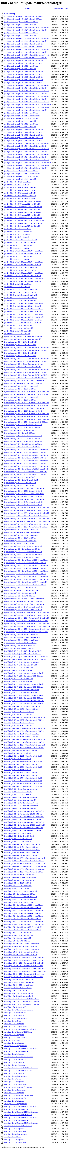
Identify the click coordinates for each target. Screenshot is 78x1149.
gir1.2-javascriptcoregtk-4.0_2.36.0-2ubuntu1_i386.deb (23, 47)
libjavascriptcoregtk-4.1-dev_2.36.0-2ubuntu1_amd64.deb (24, 488)
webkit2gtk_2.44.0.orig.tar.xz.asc (15, 1084)
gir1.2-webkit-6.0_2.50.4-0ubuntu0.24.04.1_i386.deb (22, 209)
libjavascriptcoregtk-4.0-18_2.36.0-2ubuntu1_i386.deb (22, 367)
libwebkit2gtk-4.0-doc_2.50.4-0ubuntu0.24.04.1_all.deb (23, 781)
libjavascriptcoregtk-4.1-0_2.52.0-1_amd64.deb (20, 477)
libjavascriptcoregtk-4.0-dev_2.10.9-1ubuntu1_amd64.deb (24, 381)
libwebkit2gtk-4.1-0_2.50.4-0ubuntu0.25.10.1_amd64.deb (24, 822)
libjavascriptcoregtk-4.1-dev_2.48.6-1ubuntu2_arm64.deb (23, 502)
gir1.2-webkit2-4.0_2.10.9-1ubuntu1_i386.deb (20, 243)
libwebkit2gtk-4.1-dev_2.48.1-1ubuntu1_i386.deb (21, 847)
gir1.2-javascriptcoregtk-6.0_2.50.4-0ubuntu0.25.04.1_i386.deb (25, 157)
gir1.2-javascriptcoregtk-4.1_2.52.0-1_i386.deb (20, 121)
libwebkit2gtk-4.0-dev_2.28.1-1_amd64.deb (19, 723)
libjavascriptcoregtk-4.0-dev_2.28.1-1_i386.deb (20, 400)
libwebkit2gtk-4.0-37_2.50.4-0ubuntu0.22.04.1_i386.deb (23, 703)
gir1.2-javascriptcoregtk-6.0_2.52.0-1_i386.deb (20, 179)
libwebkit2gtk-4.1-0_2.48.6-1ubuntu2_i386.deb (20, 808)
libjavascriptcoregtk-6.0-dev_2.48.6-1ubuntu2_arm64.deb (23, 607)
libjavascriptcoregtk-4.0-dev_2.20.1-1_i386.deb (20, 389)
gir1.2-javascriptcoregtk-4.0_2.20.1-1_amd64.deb (21, 22)
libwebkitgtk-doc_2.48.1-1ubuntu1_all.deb (18, 993)
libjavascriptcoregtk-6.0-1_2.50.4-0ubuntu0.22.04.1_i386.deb (25, 563)
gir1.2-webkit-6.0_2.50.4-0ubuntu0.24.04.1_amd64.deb (23, 207)
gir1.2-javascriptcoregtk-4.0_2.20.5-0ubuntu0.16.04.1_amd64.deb (26, 27)
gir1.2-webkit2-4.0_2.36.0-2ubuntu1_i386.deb (20, 270)
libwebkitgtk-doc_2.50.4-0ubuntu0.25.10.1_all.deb (21, 1004)
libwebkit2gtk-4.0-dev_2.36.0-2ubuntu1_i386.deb (21, 737)
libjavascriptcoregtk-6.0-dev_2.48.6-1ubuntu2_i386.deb (23, 610)
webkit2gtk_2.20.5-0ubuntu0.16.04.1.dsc (18, 1032)
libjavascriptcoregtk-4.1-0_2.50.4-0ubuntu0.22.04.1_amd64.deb (26, 450)
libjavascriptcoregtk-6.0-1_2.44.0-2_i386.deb (19, 543)
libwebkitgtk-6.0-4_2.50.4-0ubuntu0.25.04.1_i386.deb (22, 919)
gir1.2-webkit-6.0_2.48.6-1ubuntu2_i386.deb (19, 198)
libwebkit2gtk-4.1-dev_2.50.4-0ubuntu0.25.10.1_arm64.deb (24, 869)
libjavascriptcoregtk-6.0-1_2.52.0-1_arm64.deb (20, 593)
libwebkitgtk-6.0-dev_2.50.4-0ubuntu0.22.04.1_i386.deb (23, 960)
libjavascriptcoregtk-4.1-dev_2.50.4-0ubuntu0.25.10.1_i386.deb (26, 527)
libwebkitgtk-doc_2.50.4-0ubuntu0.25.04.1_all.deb (21, 1002)
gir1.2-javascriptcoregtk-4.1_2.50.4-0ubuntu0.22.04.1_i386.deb (25, 88)
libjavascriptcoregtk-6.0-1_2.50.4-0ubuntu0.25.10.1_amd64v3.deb (26, 579)
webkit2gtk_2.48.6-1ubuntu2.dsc (15, 1098)
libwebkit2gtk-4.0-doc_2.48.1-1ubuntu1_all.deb (20, 772)
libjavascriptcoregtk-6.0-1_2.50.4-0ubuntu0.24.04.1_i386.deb (25, 568)
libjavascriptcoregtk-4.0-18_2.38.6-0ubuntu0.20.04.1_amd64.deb (26, 369)
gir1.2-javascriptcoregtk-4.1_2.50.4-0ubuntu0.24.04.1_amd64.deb (26, 91)
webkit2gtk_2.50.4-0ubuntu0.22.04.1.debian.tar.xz (21, 1106)
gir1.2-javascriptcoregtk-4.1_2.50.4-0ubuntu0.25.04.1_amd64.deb (26, 96)
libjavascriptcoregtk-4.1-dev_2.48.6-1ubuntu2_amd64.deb (24, 499)
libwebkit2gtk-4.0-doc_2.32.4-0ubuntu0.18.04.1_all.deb (23, 761)
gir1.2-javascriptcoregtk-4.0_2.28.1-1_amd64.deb (21, 33)
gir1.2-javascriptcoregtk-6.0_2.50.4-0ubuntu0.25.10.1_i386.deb (25, 168)
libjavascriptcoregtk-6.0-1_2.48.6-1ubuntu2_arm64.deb (23, 554)
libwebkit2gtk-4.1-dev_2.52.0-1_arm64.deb (19, 880)
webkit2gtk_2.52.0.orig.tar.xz (14, 1140)
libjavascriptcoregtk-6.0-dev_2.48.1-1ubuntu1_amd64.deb (24, 599)
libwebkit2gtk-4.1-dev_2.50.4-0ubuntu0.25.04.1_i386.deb (24, 861)
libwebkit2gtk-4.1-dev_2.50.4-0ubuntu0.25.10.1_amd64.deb (24, 864)
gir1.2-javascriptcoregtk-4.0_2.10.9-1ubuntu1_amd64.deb (23, 16)
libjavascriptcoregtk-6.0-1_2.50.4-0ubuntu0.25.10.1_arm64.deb (25, 582)
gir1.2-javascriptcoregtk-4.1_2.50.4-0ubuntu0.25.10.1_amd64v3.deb (27, 105)
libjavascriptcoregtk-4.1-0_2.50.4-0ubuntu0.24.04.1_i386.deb (25, 458)
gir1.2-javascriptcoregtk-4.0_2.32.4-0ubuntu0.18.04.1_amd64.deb (26, 38)
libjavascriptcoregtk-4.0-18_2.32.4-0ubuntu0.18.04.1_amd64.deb (26, 358)
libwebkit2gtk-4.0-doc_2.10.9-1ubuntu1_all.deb (20, 750)
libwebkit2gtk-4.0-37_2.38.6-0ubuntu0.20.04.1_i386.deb (23, 698)
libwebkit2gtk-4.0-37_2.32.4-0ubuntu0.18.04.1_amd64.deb (24, 684)
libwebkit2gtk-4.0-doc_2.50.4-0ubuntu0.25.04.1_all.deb (23, 783)
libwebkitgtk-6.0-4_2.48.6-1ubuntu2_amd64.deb (20, 897)
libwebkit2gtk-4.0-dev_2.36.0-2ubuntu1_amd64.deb (22, 734)
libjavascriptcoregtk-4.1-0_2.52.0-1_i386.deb (19, 485)
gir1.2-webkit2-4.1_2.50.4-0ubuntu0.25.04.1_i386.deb (22, 312)
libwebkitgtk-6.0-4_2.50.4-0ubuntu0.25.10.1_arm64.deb (23, 927)
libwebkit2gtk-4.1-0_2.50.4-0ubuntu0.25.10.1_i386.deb (23, 830)
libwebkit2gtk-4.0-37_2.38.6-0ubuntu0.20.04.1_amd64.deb (24, 695)
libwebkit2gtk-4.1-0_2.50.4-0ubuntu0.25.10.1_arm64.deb (23, 828)
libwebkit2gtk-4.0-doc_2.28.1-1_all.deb (17, 759)
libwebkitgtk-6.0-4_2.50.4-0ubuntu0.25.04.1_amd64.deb (23, 916)
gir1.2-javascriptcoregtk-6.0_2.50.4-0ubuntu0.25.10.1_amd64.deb (26, 160)
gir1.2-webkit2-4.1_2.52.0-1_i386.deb (17, 334)
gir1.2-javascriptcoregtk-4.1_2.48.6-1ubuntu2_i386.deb (23, 82)
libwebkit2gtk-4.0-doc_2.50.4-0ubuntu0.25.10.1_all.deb (23, 786)
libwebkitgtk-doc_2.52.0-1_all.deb (15, 1007)
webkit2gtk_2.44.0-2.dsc (12, 1079)
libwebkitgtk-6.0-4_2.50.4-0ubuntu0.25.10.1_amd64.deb (23, 921)
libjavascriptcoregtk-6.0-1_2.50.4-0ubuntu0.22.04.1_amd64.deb (26, 560)
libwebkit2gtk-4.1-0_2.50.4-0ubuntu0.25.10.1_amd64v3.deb (24, 825)
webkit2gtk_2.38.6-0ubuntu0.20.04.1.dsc (18, 1071)
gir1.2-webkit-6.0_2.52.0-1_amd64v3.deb (18, 231)
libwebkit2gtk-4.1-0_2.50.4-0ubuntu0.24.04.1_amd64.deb (24, 811)
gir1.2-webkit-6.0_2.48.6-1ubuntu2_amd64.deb (20, 193)
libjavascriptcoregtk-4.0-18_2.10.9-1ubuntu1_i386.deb (22, 339)
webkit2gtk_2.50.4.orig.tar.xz (14, 1128)
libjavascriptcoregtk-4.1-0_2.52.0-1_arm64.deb (20, 483)
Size (66, 8)
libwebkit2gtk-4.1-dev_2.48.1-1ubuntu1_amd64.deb (22, 844)
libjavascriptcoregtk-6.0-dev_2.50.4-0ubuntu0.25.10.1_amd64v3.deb (27, 626)
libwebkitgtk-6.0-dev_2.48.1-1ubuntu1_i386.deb (20, 946)
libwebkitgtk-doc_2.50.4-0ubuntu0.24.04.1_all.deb (21, 999)
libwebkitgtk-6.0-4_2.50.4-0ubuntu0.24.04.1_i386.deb (22, 913)
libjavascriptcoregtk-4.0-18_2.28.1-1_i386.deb (20, 356)
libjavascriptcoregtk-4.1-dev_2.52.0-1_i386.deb (20, 538)
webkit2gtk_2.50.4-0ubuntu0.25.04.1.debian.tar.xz (21, 1117)
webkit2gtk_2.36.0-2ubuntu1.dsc (15, 1059)
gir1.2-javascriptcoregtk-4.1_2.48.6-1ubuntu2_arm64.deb (23, 80)
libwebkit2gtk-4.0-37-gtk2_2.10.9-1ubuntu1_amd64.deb (23, 651)
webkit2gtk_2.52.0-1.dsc (12, 1137)
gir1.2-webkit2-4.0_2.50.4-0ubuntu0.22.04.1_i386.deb (22, 281)
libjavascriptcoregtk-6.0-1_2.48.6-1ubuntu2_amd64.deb (23, 552)
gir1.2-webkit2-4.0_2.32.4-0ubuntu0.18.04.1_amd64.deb (23, 262)
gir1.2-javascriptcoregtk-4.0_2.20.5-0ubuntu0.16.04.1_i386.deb (25, 30)
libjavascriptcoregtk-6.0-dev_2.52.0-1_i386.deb (20, 643)
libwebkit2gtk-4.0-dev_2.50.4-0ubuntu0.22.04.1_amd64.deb (24, 745)
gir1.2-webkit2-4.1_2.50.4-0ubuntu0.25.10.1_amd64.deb (23, 314)
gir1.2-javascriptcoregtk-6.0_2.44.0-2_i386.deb (20, 127)
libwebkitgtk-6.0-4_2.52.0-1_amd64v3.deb (18, 935)
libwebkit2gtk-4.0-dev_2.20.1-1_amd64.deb (19, 712)
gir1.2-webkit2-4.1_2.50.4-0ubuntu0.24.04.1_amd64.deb (23, 303)
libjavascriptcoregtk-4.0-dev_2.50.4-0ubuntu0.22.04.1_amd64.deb (26, 419)
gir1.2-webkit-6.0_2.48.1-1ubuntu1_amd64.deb (20, 187)
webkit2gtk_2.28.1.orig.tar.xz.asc (15, 1046)
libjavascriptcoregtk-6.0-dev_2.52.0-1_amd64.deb (21, 634)
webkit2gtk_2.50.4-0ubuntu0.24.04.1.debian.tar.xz (21, 1112)
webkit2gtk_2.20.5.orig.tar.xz (14, 1035)
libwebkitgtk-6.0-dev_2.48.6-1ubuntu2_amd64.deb (21, 949)
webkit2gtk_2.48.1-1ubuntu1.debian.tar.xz (18, 1087)
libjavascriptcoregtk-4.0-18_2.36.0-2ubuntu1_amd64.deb (23, 364)
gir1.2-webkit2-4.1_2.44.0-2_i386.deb (17, 287)
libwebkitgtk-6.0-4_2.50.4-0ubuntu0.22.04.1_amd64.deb (23, 905)
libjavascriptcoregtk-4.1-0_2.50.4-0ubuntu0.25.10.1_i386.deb (25, 474)
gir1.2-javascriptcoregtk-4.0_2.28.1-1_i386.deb (20, 36)
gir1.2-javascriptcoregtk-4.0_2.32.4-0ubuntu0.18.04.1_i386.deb (25, 41)
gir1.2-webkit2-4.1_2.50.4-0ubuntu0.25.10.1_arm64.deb (23, 320)
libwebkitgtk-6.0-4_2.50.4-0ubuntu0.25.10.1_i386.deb (22, 930)
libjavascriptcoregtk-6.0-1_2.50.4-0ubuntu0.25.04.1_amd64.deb (26, 571)
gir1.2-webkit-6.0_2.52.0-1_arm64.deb (17, 234)
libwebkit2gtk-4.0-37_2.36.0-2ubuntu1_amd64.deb (21, 690)
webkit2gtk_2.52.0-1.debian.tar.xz (15, 1134)
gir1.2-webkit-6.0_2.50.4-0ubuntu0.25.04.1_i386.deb (22, 215)
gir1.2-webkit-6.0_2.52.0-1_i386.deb (16, 237)
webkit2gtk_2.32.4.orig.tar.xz (14, 1054)
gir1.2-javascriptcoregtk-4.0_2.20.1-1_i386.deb (20, 24)
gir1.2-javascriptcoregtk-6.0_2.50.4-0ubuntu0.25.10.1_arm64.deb (26, 165)
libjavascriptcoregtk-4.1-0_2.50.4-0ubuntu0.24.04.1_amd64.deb (26, 455)
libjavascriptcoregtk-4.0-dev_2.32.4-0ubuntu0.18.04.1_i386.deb (26, 405)
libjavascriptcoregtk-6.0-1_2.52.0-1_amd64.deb (20, 588)
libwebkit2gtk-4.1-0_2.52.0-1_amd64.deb (18, 833)
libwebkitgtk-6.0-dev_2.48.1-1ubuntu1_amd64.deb (21, 944)
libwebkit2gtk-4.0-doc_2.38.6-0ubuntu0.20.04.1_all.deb (23, 767)
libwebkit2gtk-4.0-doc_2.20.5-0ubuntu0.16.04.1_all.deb (23, 756)
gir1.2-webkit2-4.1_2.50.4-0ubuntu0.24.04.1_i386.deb (22, 306)
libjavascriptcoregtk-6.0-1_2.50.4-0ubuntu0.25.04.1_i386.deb (25, 574)
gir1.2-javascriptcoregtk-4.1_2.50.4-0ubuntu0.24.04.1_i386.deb (25, 93)
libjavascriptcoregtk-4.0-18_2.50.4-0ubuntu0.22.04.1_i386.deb (25, 378)
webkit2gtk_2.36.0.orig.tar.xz (14, 1062)
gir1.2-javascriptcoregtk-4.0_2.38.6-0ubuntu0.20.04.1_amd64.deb (26, 49)
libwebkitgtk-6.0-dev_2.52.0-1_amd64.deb (18, 979)
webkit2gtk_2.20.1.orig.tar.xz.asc (15, 1026)
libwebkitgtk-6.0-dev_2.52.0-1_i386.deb (18, 988)
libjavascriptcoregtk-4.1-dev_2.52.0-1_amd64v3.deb (22, 532)
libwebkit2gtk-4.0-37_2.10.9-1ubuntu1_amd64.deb (21, 662)
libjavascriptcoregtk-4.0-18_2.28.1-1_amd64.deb (20, 353)
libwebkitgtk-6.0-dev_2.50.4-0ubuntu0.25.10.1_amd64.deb (24, 968)
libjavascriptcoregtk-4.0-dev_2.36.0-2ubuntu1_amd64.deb (24, 408)
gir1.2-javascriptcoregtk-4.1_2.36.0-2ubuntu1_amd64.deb (23, 60)
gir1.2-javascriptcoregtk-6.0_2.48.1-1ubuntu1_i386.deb (23, 132)
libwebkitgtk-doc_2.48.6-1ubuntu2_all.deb (18, 996)
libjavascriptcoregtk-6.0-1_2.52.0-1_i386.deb (19, 596)
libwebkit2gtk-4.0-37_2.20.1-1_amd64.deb (18, 668)
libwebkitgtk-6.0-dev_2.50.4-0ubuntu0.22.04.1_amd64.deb (24, 957)
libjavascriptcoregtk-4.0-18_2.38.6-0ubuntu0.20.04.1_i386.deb (25, 372)
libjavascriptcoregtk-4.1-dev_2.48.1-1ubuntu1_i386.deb (23, 496)
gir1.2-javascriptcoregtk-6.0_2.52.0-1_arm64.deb (21, 176)
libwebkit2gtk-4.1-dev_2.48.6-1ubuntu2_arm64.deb (21, 852)
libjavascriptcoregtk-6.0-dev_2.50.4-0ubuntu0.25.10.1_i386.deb (26, 632)
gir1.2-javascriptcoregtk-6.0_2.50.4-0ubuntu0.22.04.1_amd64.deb (26, 143)
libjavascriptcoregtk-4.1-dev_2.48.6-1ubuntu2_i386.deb (23, 505)
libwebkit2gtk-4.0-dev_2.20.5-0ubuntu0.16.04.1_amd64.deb (24, 717)
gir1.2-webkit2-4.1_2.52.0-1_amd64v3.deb (18, 328)
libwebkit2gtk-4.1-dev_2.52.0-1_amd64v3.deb (20, 877)
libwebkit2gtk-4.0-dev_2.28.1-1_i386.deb (18, 726)
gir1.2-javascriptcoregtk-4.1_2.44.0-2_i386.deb (20, 69)
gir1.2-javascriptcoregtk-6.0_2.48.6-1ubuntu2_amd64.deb (23, 135)
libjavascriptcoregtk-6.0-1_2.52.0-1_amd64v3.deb (21, 590)
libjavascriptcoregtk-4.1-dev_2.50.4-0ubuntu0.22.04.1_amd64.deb (26, 507)
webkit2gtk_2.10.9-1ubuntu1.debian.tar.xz (18, 1010)
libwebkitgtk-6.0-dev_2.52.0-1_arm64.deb (18, 985)
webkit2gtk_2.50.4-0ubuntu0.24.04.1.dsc (18, 1115)
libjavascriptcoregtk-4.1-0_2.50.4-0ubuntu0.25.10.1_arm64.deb (25, 472)
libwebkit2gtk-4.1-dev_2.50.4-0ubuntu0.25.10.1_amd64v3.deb (25, 866)
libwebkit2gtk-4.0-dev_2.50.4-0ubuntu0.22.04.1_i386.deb (24, 748)
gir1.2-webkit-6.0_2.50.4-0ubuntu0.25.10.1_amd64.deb (23, 218)
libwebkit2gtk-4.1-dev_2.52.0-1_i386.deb (18, 883)
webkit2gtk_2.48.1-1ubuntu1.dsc (15, 1090)
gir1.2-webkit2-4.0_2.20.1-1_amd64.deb (18, 245)
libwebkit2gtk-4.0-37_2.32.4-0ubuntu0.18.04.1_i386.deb (23, 687)
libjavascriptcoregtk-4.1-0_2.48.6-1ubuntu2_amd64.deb (23, 441)
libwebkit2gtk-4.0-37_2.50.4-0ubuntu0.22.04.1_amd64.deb (24, 701)
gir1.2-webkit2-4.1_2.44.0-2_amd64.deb (18, 284)
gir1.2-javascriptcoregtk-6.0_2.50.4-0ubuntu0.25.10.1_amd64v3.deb (27, 162)
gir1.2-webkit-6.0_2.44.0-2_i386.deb (16, 185)
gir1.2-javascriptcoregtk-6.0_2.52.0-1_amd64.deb (21, 171)
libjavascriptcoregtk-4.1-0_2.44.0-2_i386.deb (19, 433)
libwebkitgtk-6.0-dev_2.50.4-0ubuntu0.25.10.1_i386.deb (23, 977)
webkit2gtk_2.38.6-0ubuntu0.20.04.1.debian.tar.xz (21, 1068)
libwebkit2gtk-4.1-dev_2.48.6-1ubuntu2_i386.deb (21, 855)
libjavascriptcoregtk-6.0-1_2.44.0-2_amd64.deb (20, 541)
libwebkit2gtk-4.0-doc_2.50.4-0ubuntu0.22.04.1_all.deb (23, 778)
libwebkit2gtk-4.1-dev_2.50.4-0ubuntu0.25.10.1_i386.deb (24, 872)
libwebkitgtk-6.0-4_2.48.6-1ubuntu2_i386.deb (20, 902)
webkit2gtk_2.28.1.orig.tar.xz (14, 1043)
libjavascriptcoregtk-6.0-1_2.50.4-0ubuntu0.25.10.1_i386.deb (25, 585)
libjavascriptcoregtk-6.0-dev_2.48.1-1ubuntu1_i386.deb (23, 601)
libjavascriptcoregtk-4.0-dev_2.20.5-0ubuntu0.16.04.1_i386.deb (26, 394)
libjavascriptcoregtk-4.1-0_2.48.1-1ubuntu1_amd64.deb (23, 436)
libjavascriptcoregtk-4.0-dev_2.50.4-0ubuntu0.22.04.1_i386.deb (26, 422)
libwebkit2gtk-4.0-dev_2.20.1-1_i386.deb (18, 714)
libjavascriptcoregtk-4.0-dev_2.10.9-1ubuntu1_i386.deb (23, 383)
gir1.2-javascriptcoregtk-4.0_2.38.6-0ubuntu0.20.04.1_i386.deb (25, 52)
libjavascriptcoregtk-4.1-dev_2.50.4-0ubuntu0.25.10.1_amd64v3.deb (27, 521)
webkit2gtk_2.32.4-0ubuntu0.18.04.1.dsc (18, 1051)
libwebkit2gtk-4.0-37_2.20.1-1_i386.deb (18, 670)
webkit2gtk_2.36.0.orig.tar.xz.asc (15, 1065)
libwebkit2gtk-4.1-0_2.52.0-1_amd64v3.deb (19, 836)
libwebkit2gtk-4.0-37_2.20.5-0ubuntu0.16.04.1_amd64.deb (24, 673)
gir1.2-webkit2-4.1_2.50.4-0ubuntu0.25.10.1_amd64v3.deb (24, 317)
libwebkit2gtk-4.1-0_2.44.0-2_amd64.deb (18, 792)
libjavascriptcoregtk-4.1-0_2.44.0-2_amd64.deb (20, 430)
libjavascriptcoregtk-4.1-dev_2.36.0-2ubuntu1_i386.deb (23, 491)
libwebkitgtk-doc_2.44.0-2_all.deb (15, 990)
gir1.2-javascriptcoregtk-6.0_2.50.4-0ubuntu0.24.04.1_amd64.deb (26, 149)
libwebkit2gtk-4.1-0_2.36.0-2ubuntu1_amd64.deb (21, 789)
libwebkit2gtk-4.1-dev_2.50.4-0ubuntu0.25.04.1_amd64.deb (24, 858)
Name (27, 8)
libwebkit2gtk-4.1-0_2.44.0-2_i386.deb (17, 795)
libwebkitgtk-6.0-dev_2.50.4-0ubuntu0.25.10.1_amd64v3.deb (25, 971)
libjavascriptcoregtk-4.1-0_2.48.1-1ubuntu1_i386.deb (22, 438)
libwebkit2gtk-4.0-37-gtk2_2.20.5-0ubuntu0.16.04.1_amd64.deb (26, 657)
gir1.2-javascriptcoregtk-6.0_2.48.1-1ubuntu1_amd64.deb (23, 129)
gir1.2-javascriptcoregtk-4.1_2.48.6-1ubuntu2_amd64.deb (23, 77)
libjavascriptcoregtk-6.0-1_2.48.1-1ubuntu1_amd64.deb (23, 546)
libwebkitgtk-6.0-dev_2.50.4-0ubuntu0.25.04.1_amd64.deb (24, 963)
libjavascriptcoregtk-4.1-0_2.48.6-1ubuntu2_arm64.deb (23, 444)
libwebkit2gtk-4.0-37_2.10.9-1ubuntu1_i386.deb (20, 665)
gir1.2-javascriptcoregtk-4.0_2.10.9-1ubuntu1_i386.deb (23, 19)
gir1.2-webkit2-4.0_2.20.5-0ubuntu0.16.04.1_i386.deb (22, 254)
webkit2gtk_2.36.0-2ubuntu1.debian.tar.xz (18, 1057)
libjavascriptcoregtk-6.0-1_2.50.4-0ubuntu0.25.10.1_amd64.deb (26, 576)
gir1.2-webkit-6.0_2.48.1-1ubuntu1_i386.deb (19, 190)
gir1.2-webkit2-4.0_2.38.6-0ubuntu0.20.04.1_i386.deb (22, 276)
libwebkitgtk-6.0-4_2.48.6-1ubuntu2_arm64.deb (20, 899)
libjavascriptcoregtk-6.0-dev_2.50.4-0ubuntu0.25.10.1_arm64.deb (26, 629)
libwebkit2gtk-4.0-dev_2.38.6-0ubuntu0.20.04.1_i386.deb (24, 742)
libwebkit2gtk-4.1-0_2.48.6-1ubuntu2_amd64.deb (21, 803)
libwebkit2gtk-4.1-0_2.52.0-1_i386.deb (17, 841)
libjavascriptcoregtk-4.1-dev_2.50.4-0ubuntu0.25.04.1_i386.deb (26, 516)
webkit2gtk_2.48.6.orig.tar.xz (14, 1101)
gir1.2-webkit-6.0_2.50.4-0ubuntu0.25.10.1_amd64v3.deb (24, 220)
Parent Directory (9, 13)
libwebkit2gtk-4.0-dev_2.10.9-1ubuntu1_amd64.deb (22, 706)
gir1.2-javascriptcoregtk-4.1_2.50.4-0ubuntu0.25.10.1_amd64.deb (26, 102)
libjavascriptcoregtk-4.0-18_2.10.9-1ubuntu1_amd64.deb (23, 336)
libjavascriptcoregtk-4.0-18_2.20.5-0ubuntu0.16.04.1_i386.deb (25, 350)
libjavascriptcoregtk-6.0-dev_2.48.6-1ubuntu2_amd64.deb (24, 604)
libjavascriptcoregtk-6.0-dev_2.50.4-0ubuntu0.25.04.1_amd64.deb (26, 618)
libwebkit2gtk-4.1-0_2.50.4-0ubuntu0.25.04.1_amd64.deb (24, 817)
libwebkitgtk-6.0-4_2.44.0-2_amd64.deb (18, 886)
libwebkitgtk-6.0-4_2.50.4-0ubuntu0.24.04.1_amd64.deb (23, 910)
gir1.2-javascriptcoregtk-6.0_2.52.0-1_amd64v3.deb (22, 174)
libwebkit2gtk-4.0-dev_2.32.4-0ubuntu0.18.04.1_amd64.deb (24, 728)
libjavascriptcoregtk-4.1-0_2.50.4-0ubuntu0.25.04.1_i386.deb (25, 463)
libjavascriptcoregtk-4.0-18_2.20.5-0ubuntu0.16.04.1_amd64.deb (26, 347)
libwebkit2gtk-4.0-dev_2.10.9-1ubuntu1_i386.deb (21, 709)
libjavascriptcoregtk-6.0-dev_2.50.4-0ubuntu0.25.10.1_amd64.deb (26, 623)
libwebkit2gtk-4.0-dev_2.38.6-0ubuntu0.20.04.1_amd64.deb (24, 739)
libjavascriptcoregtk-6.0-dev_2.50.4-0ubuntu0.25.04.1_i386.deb (26, 621)
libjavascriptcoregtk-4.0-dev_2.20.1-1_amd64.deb (21, 386)
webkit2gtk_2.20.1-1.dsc (12, 1021)
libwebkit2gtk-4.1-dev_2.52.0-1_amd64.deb (19, 875)
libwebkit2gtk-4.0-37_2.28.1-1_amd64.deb (18, 679)
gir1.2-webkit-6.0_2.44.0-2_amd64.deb (17, 182)
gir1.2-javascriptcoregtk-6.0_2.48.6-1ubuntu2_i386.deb (23, 140)
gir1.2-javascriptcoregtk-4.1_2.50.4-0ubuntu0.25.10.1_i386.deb (25, 110)
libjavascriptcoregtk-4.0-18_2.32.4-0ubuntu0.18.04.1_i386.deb (25, 361)
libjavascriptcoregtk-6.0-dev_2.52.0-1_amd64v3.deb (22, 637)
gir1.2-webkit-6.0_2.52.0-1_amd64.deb (17, 229)
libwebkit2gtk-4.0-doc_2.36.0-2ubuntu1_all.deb (20, 764)
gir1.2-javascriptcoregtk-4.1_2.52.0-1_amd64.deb (21, 113)
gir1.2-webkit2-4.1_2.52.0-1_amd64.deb (18, 325)
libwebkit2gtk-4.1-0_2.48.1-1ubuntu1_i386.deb (20, 800)
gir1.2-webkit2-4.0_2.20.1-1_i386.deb (17, 248)
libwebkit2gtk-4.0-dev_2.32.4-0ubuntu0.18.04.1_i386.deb (24, 731)
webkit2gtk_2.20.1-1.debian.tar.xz (15, 1018)
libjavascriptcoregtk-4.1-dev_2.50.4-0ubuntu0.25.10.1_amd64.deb (26, 519)
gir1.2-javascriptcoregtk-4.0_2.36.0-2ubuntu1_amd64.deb (23, 44)
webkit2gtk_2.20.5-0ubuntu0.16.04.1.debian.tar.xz (21, 1029)
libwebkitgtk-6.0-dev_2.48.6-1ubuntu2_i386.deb (20, 955)
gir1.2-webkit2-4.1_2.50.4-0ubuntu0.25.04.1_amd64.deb (23, 309)
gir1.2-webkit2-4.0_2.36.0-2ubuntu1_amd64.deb (20, 267)
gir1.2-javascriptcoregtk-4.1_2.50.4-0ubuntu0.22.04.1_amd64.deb (26, 85)
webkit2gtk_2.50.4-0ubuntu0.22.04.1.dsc (18, 1109)
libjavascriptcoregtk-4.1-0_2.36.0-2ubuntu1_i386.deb (22, 427)
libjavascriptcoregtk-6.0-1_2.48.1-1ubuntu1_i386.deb (22, 549)
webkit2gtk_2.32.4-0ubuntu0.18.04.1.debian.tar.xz (21, 1048)
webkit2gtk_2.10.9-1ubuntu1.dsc (15, 1013)
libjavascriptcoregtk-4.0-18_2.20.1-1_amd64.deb (20, 342)
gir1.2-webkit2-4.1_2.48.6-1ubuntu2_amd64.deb (20, 295)
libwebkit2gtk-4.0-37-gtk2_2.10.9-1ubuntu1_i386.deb (22, 654)
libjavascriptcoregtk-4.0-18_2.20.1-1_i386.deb (20, 345)
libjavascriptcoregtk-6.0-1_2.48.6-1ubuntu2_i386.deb (22, 557)
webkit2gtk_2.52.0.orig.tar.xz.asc (15, 1142)
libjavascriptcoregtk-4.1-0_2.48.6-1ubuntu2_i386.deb (22, 447)
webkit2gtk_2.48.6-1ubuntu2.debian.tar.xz (18, 1095)
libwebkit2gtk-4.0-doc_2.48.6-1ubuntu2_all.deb (20, 775)
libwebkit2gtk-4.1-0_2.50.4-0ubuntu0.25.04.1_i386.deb (23, 819)
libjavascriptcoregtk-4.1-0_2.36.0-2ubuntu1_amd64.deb (23, 425)
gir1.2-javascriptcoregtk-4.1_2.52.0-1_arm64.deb (21, 118)
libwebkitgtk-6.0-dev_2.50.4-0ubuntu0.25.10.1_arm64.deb (24, 974)
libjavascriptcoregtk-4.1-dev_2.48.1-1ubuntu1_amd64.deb (24, 494)
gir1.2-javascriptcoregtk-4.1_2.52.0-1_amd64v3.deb (22, 116)
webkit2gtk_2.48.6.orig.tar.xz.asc (15, 1104)
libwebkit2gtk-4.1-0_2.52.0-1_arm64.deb (18, 839)
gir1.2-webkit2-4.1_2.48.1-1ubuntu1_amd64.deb (20, 289)
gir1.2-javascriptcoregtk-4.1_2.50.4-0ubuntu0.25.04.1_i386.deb (25, 99)
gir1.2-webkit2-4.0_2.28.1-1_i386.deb (17, 259)
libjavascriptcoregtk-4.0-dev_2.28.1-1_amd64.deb (21, 397)
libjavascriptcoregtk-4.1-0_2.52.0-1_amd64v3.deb (21, 480)
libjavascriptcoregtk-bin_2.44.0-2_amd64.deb (19, 645)
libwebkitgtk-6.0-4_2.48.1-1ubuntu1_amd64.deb (20, 891)
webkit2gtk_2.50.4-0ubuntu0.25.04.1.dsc (18, 1120)
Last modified (57, 8)
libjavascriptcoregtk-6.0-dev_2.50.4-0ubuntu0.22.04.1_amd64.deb (26, 612)
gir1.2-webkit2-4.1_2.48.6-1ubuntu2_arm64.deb (20, 298)
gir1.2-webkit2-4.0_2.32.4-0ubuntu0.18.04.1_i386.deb (22, 265)
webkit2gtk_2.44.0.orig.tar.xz (14, 1082)
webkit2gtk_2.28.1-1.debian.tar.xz (15, 1037)
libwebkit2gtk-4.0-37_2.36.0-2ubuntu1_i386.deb (20, 692)
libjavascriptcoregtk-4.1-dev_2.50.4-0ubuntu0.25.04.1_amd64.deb (26, 513)
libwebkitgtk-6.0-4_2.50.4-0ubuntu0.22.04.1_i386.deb (22, 908)
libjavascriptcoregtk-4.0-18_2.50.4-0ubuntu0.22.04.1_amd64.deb (26, 375)
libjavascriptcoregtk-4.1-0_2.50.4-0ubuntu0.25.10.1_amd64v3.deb (26, 469)
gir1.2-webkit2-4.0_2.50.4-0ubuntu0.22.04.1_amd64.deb (23, 278)
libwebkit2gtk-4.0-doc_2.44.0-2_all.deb (17, 770)
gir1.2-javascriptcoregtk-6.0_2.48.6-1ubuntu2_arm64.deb (23, 138)
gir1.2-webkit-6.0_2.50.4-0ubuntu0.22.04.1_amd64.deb (23, 201)
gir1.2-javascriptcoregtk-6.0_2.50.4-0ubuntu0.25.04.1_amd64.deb (26, 154)
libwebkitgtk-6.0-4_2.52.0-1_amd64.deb (18, 933)
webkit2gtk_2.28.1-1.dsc (12, 1040)
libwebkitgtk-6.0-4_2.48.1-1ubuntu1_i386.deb (20, 894)
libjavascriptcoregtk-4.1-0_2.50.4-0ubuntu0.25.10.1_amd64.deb (26, 466)
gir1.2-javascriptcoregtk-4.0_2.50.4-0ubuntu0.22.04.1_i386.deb (25, 58)
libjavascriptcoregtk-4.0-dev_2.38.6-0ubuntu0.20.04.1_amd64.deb (26, 414)
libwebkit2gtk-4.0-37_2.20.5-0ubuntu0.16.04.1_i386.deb (23, 676)
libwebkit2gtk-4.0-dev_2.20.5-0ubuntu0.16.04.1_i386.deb (24, 720)
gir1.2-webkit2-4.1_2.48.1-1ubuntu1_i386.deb (20, 292)
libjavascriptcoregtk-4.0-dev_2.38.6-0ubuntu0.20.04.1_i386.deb (26, 416)
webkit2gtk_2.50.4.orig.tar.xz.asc (15, 1131)
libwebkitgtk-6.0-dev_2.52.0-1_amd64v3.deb (19, 982)
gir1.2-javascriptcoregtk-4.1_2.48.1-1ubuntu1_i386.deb (23, 74)
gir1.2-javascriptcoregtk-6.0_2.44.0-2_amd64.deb (21, 124)
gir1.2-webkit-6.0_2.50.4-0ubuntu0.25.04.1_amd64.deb (23, 212)
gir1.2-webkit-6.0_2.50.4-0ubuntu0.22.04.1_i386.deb (22, 204)
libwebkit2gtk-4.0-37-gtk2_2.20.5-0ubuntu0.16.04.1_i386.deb (25, 659)
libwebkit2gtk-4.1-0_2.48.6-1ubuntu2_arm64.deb (21, 806)
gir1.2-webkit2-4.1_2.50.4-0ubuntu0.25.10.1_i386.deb (22, 323)
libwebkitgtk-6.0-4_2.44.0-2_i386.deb (17, 888)
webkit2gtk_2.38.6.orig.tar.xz (14, 1073)
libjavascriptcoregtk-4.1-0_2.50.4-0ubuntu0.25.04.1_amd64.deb (26, 461)
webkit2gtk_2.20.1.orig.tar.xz (14, 1024)
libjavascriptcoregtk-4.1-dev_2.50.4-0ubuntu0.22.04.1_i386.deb (26, 510)
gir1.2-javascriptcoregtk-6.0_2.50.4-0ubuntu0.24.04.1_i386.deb (25, 151)
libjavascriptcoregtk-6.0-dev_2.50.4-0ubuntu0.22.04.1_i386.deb (26, 615)
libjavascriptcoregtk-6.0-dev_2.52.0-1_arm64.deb (21, 640)
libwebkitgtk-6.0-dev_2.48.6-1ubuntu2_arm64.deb (21, 952)
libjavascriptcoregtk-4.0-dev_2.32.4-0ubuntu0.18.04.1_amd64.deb (26, 403)
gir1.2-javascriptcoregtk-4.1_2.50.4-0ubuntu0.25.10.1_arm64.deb (26, 107)
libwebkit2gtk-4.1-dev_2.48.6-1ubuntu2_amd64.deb (22, 850)
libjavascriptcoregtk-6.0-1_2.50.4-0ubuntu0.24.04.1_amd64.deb (26, 565)
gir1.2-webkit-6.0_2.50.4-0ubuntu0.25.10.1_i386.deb (22, 226)
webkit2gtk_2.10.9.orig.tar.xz (14, 1015)
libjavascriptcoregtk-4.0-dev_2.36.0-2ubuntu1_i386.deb (23, 411)
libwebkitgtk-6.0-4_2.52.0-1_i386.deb (17, 941)
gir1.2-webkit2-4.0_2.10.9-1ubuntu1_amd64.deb (20, 240)
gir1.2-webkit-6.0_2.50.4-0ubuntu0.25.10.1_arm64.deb (23, 223)
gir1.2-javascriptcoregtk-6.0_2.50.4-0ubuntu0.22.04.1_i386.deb (25, 146)
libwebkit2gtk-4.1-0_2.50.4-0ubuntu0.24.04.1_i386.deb (23, 814)
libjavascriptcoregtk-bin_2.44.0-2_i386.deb (18, 648)
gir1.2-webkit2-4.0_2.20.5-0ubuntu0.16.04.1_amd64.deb (23, 251)
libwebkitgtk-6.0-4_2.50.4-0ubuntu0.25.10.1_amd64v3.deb (24, 924)
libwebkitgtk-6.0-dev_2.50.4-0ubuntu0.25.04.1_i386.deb (23, 966)
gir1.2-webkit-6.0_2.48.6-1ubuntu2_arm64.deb (20, 196)
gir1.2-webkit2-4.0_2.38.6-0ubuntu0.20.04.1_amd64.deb (23, 273)
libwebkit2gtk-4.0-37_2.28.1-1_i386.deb (18, 681)
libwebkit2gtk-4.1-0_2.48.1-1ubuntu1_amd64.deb (21, 797)
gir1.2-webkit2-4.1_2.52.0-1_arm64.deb (17, 331)
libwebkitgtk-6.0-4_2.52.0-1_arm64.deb (17, 938)
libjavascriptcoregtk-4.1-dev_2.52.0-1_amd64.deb (21, 530)
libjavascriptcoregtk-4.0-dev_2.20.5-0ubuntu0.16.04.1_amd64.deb (26, 392)
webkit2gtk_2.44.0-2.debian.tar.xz (15, 1076)
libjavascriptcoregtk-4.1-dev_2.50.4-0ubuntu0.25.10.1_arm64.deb (26, 524)
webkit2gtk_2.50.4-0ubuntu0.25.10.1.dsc (18, 1126)
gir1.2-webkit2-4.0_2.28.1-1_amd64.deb (18, 256)
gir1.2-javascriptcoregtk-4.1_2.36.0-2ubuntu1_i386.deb (23, 63)
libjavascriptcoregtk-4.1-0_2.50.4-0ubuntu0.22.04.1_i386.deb (25, 452)
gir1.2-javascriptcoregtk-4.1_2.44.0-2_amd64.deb (21, 66)
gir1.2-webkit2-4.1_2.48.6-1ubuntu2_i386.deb (20, 300)
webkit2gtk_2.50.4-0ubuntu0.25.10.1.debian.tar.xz (21, 1123)
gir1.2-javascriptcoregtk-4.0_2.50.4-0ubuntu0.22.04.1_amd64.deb (26, 55)
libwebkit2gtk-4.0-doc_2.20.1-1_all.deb (17, 753)
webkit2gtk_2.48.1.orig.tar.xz (14, 1093)
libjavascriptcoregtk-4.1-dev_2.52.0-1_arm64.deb (21, 535)
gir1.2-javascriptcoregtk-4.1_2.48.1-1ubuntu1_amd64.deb (23, 71)
